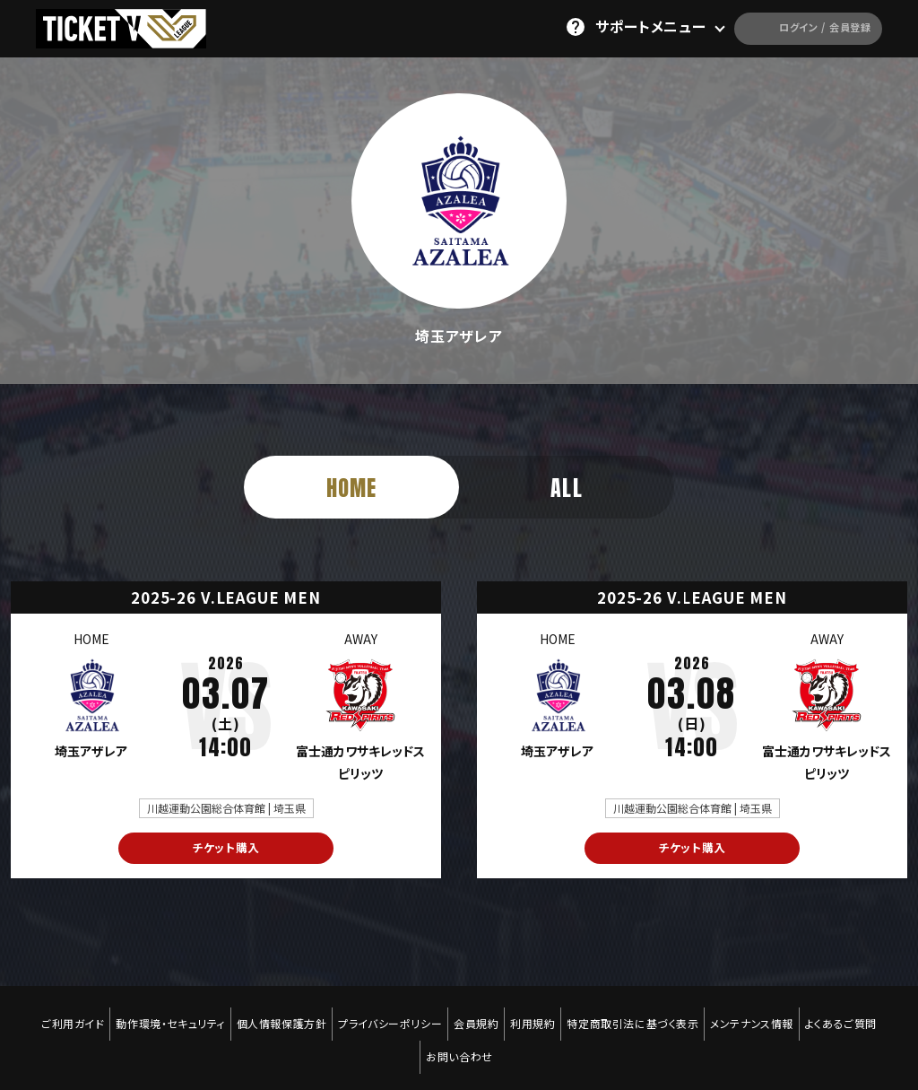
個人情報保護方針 (274, 1015)
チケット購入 (226, 849)
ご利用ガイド (58, 1015)
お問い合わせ (459, 1028)
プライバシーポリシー (386, 1015)
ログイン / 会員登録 (786, 27)
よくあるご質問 (856, 1015)
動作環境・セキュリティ (159, 1015)
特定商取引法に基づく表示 (640, 1015)
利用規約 (536, 1015)
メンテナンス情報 (763, 1015)
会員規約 (476, 1015)
